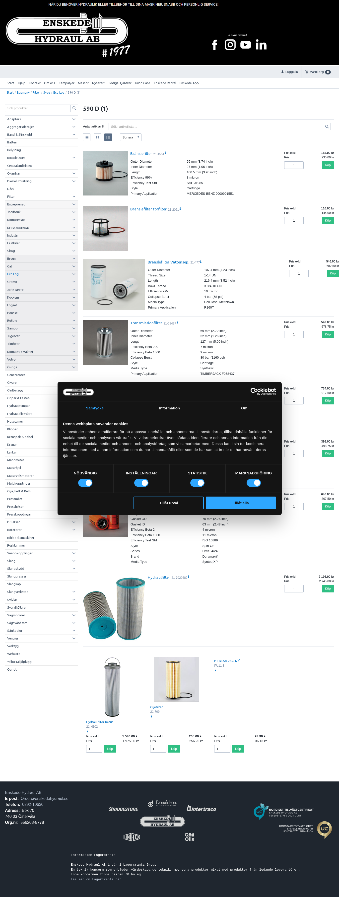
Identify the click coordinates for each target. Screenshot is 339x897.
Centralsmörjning (19, 165)
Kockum (13, 297)
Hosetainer (15, 421)
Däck (10, 189)
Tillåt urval (168, 503)
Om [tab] (244, 408)
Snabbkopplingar (20, 553)
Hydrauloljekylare (19, 413)
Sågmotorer (16, 615)
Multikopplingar (18, 483)
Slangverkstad (17, 591)
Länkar (12, 452)
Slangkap (14, 584)
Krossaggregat (18, 227)
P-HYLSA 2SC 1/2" (227, 660)
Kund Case (142, 83)
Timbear (13, 343)
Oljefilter (156, 707)
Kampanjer (66, 83)
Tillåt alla (241, 503)
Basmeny (23, 92)
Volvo (11, 359)
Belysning (14, 150)
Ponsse (12, 313)
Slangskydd (15, 568)
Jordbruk (14, 212)
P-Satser (13, 522)
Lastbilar (13, 243)
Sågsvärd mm (17, 623)
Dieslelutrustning (19, 181)
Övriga (12, 367)
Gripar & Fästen (18, 398)
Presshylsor (15, 506)
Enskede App (189, 83)
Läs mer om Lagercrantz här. (97, 879)
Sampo (12, 328)
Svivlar (12, 599)
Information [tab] (169, 408)
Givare (12, 382)
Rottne (12, 320)
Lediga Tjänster (120, 83)
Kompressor (16, 219)
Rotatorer (14, 529)
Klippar (12, 429)
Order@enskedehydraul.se (44, 798)
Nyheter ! (98, 83)
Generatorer (16, 375)
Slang (11, 561)
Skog (46, 92)
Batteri (12, 142)
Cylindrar (13, 173)
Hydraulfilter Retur (99, 722)
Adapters (14, 119)
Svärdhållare (16, 607)
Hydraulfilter (159, 577)
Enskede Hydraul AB (23, 792)
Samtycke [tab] (95, 408)
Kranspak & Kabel (20, 437)
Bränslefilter (141, 153)
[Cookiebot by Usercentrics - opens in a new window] (254, 391)
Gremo (12, 281)
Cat (9, 266)
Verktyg (13, 646)
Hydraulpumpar (18, 405)
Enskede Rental (165, 83)
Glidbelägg (15, 390)
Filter (36, 92)
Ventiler (12, 638)
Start (10, 83)
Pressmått (14, 499)
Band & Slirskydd (19, 134)
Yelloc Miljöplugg (19, 661)
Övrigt (12, 669)
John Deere (15, 289)
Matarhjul (14, 467)
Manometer (15, 460)
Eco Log (59, 92)
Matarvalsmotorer (20, 475)
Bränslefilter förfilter (148, 209)
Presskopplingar (19, 514)
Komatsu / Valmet (20, 351)
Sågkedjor (14, 630)
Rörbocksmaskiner (20, 537)
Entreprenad (16, 204)
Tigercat (13, 336)
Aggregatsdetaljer (20, 126)
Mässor (83, 83)
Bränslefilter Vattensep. (168, 262)
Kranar (12, 444)
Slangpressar (16, 576)
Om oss (49, 83)
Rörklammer (16, 545)
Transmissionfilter (146, 322)
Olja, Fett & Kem (19, 491)
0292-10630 (32, 804)
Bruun (11, 258)
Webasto (13, 653)
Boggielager (16, 157)
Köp (328, 165)
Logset (12, 305)
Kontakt (35, 83)
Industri (12, 235)
